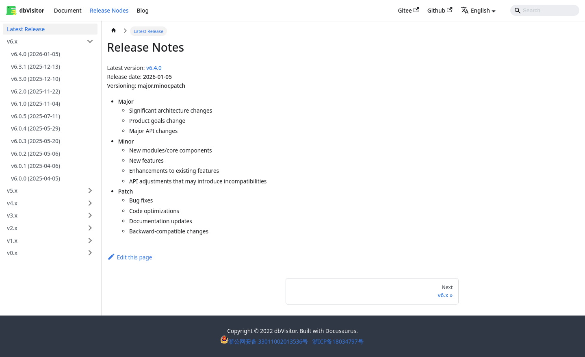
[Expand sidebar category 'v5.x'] (90, 190)
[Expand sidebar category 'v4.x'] (90, 203)
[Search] (544, 10)
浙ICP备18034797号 (338, 341)
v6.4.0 (154, 68)
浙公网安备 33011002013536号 (265, 341)
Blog (143, 10)
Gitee (408, 10)
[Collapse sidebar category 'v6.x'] (90, 41)
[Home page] (113, 31)
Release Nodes (109, 10)
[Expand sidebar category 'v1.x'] (90, 240)
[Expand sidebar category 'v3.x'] (90, 215)
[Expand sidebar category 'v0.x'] (90, 252)
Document (68, 10)
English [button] (475, 10)
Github (440, 10)
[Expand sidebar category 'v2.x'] (90, 227)
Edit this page (129, 257)
